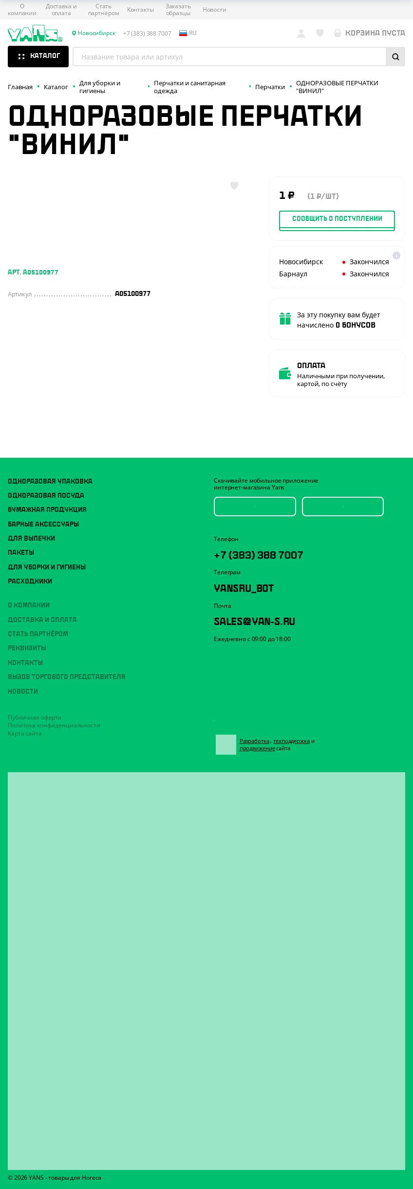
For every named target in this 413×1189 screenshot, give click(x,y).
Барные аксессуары (43, 513)
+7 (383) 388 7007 (278, 544)
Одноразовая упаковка (50, 470)
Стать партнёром (103, 10)
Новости (214, 9)
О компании (22, 10)
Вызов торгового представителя (67, 665)
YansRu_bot (257, 580)
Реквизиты (27, 637)
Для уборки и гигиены (47, 556)
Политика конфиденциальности (54, 713)
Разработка (262, 735)
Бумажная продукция (47, 498)
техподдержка (299, 735)
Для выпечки (31, 527)
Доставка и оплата (61, 10)
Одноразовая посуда (46, 484)
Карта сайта (25, 722)
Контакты (140, 9)
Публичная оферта (34, 706)
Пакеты (21, 541)
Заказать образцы (178, 10)
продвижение (269, 742)
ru (188, 33)
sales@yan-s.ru (273, 617)
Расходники (30, 570)
